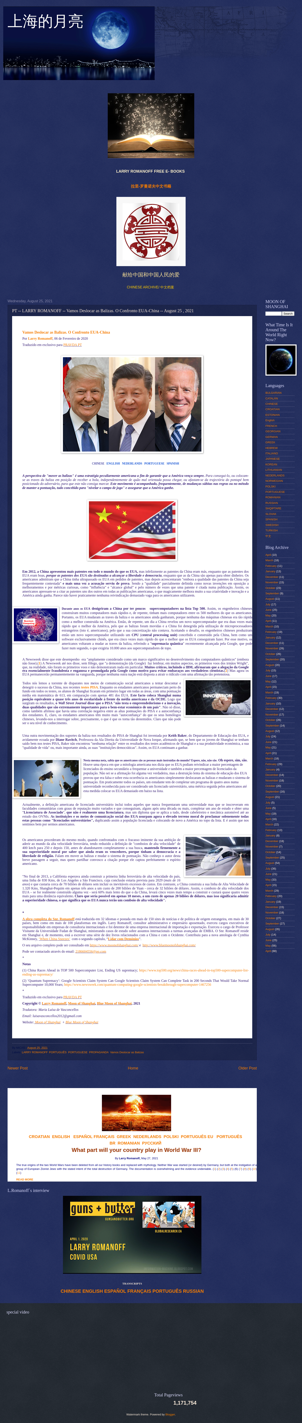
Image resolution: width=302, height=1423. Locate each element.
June (268, 609)
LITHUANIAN (273, 469)
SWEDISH (271, 525)
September (272, 593)
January (270, 571)
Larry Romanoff (40, 338)
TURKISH (271, 530)
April (268, 554)
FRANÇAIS (104, 1136)
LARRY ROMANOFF (34, 1052)
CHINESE (71, 1291)
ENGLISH (113, 463)
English (270, 420)
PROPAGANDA (99, 1052)
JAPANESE (272, 458)
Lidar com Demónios (123, 939)
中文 (268, 536)
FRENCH (271, 426)
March (269, 560)
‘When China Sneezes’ (54, 939)
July (267, 604)
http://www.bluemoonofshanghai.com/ (169, 945)
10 (254, 1169)
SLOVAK (270, 514)
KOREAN (271, 464)
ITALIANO (271, 453)
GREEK (270, 442)
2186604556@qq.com (90, 951)
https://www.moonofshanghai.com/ (114, 945)
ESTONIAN (272, 414)
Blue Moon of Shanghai (114, 1003)
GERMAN (271, 437)
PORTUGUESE (154, 463)
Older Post (247, 1068)
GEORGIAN (272, 431)
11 (18, 1172)
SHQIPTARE (273, 508)
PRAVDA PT (72, 345)
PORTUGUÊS (58, 1052)
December (271, 577)
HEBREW (271, 448)
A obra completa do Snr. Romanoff (48, 919)
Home (133, 1068)
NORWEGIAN (274, 480)
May (268, 615)
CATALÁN (271, 398)
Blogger (170, 1414)
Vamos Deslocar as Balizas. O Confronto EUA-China (66, 332)
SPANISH (173, 463)
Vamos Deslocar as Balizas (127, 1052)
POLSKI (270, 486)
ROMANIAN (272, 497)
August (269, 598)
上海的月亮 (45, 23)
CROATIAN (272, 409)
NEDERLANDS (132, 463)
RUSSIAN (193, 1291)
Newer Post (18, 1068)
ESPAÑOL (115, 1291)
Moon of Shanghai (81, 1003)
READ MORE (24, 1179)
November (271, 582)
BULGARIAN (273, 392)
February (271, 566)
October (270, 588)
